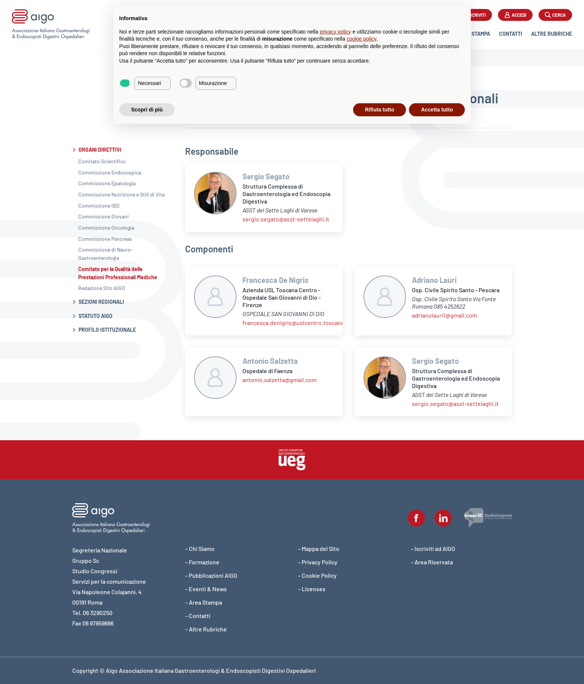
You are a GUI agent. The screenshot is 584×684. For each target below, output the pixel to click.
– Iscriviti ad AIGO (433, 548)
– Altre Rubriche (206, 629)
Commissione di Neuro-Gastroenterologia (105, 253)
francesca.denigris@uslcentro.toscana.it (295, 322)
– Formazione (202, 561)
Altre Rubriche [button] (551, 34)
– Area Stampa (203, 602)
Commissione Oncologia (106, 227)
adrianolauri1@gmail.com (444, 315)
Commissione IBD (99, 205)
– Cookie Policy (317, 575)
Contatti (510, 34)
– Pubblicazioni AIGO (211, 575)
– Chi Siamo (200, 548)
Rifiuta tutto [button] (379, 110)
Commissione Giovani (103, 216)
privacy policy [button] (335, 32)
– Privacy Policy (317, 561)
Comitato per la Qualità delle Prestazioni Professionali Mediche (117, 273)
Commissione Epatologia (107, 183)
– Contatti (197, 615)
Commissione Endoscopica (109, 172)
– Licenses (312, 588)
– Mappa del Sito (318, 548)
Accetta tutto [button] (437, 110)
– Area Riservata (432, 561)
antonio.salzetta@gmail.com (279, 379)
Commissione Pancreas (105, 239)
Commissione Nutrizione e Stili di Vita (121, 194)
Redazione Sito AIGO (101, 288)
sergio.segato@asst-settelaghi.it (285, 219)
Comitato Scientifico (102, 161)
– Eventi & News (206, 588)
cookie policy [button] (362, 39)
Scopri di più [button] (147, 110)
